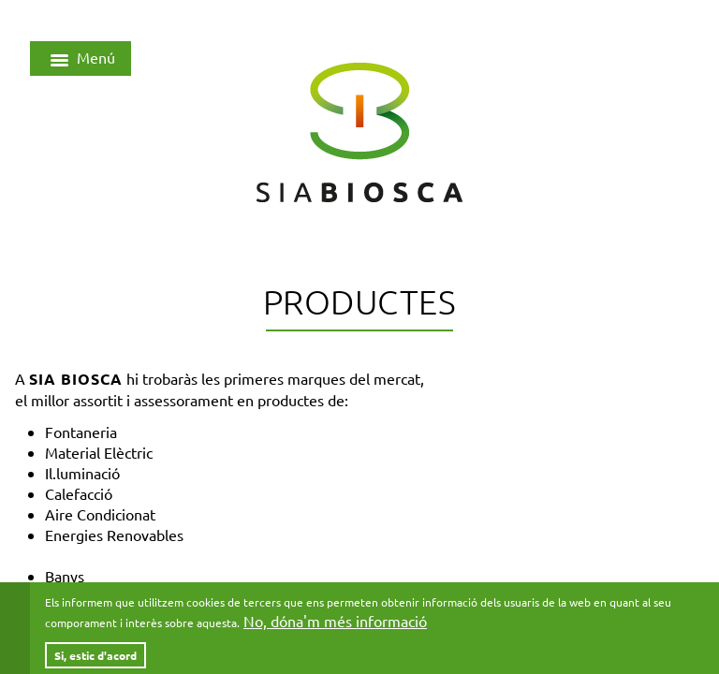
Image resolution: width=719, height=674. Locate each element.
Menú (80, 60)
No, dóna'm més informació (335, 627)
